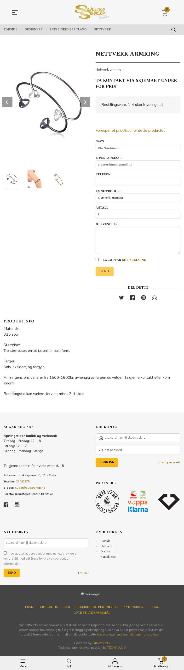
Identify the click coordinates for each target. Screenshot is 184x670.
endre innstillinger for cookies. (137, 636)
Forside (105, 542)
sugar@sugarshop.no (30, 489)
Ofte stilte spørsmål (92, 615)
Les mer (83, 575)
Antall (138, 212)
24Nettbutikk (101, 644)
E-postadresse (138, 162)
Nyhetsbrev (133, 609)
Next (85, 102)
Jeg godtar (121, 261)
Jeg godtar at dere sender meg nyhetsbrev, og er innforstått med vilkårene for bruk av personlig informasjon (41, 560)
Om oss (105, 553)
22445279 (22, 483)
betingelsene (134, 261)
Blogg (154, 609)
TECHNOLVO (116, 649)
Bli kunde (106, 547)
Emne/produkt (138, 196)
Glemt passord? (169, 464)
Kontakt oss (108, 558)
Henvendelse (138, 239)
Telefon (138, 179)
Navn (138, 145)
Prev (7, 102)
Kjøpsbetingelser (55, 609)
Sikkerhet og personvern (97, 609)
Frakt (30, 609)
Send (104, 272)
